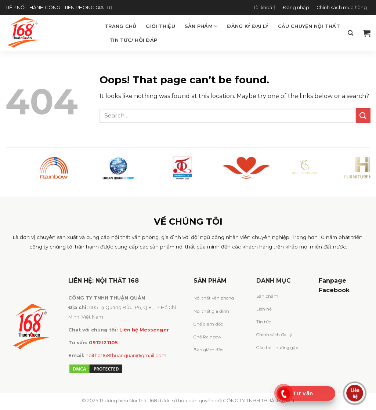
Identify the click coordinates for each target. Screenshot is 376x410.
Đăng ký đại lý (247, 26)
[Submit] (363, 115)
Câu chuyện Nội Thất (309, 26)
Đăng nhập (296, 7)
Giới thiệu (160, 26)
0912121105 (103, 342)
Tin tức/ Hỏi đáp (133, 40)
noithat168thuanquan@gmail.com (126, 355)
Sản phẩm (201, 26)
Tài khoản (264, 7)
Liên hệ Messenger (144, 330)
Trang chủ (120, 26)
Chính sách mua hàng (342, 7)
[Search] (350, 33)
